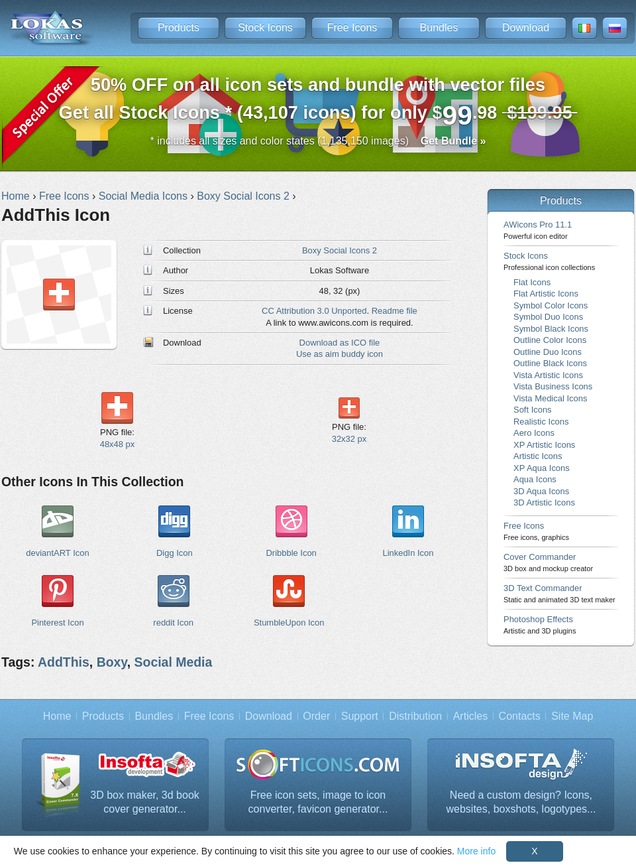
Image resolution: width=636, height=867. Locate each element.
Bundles (439, 27)
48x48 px (117, 444)
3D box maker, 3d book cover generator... (144, 802)
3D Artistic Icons (544, 502)
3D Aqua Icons (541, 491)
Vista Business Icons (552, 386)
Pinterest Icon (57, 623)
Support (359, 716)
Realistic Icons (541, 422)
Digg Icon (174, 553)
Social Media (173, 662)
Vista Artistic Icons (548, 375)
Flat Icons (532, 282)
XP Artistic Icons (544, 445)
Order (316, 716)
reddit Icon (173, 623)
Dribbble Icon (291, 553)
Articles (470, 716)
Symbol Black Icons (550, 329)
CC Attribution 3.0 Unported (314, 311)
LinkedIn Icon (407, 553)
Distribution (415, 716)
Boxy (112, 662)
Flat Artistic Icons (545, 294)
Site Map (572, 716)
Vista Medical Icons (550, 398)
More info (476, 851)
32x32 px (349, 439)
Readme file (394, 311)
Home (57, 716)
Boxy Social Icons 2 (339, 250)
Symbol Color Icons (550, 305)
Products (178, 27)
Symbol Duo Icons (548, 317)
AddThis (63, 662)
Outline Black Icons (550, 363)
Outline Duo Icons (547, 352)
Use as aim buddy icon (339, 354)
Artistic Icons (537, 456)
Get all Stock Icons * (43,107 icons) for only (318, 102)
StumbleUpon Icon (289, 623)
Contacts (520, 716)
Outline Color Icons (549, 340)
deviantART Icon (57, 553)
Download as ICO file (339, 343)
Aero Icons (534, 433)
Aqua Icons (534, 479)
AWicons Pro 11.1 (538, 230)
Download (525, 27)
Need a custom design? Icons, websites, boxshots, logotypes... (521, 802)
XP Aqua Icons (541, 468)
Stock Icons (265, 27)
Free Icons (352, 27)
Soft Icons (532, 410)
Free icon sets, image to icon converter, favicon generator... (318, 802)
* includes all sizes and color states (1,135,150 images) (318, 141)
